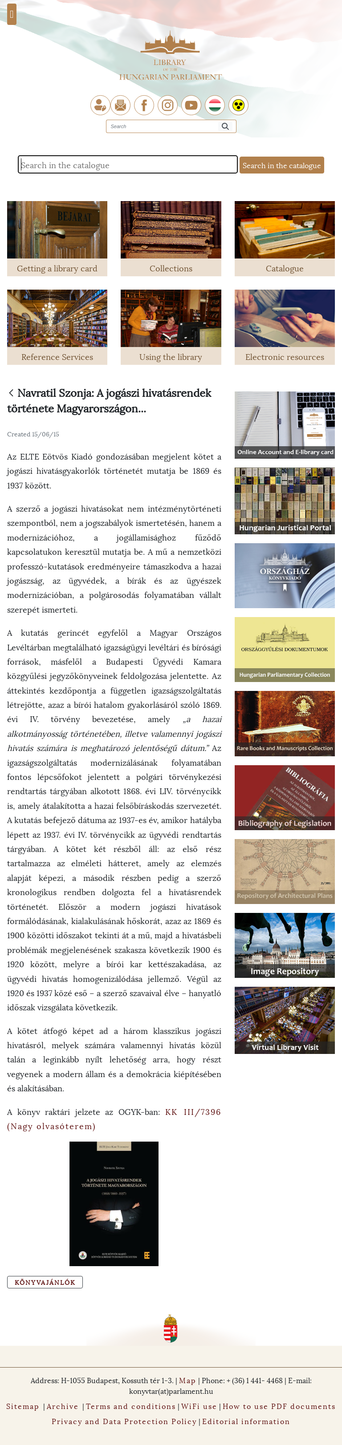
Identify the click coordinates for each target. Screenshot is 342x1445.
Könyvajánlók (45, 1282)
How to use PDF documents (279, 1405)
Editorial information (246, 1420)
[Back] (11, 393)
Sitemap (23, 1405)
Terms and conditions (131, 1405)
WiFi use (199, 1405)
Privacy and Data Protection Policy (124, 1420)
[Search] (225, 126)
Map (187, 1379)
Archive (63, 1405)
